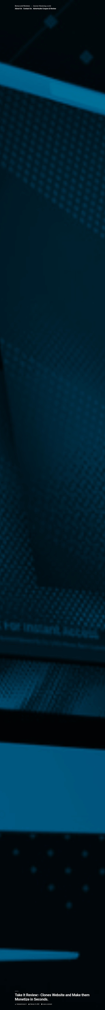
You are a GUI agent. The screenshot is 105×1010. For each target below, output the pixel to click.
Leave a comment (47, 1004)
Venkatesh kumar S (21, 1004)
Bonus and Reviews (22, 6)
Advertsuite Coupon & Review (44, 9)
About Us (18, 9)
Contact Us (27, 9)
